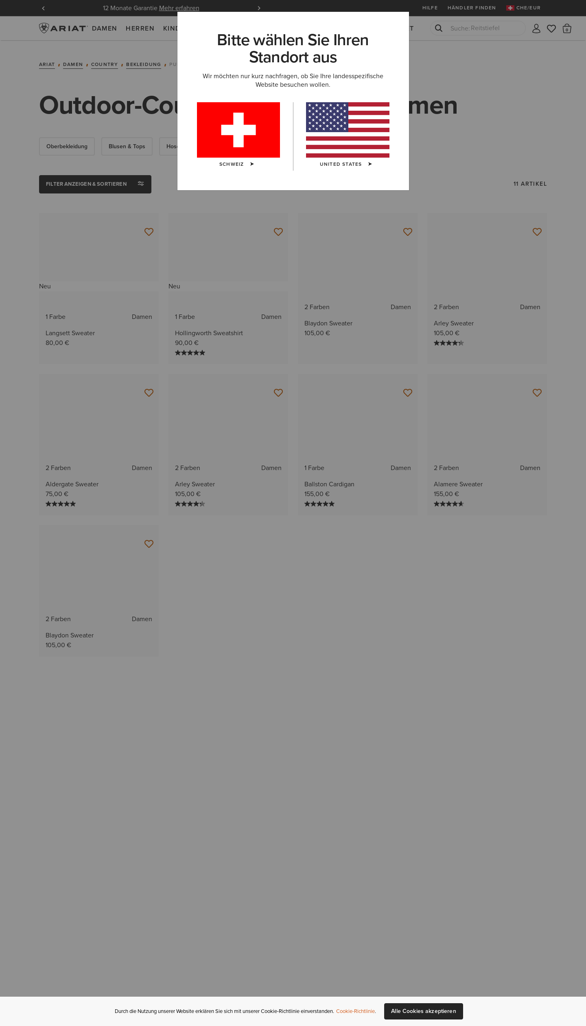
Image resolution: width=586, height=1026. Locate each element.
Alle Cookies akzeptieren (423, 1011)
